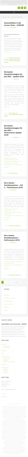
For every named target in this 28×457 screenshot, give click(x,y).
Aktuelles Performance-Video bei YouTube (13, 164)
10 (11, 282)
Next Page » (16, 282)
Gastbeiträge (6, 346)
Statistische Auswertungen (14, 59)
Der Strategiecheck (8, 301)
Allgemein (3, 344)
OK (19, 4)
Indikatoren (5, 359)
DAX (10, 113)
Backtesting (11, 57)
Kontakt (5, 310)
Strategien (6, 116)
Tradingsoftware (4, 367)
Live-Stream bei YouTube (9, 298)
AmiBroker (5, 369)
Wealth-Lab (5, 372)
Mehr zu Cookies (13, 4)
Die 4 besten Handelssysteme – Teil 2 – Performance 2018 (13, 185)
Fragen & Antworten (8, 304)
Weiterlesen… (7, 106)
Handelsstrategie (16, 60)
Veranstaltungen (7, 347)
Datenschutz (4, 396)
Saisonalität (6, 59)
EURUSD (11, 60)
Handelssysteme (17, 57)
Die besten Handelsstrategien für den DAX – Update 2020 (14, 74)
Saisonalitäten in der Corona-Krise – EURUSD (14, 24)
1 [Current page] (2, 282)
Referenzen (6, 307)
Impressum (3, 393)
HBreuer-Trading (12, 40)
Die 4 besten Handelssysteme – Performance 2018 (11, 237)
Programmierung (5, 356)
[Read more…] (7, 52)
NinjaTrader (6, 62)
